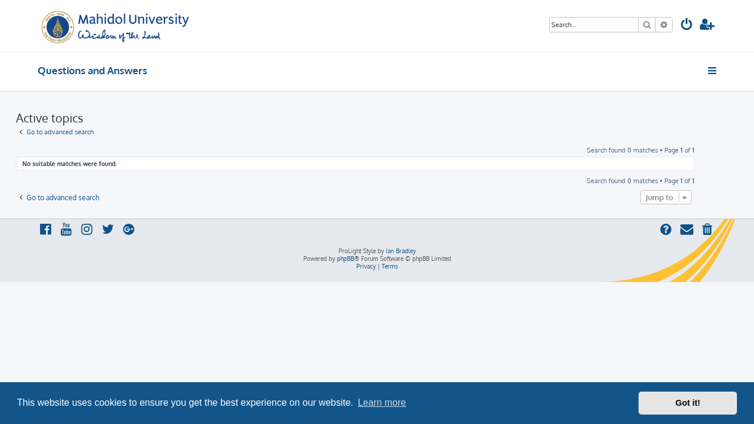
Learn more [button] (382, 403)
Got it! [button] (688, 403)
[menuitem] (687, 26)
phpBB (345, 258)
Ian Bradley (401, 250)
